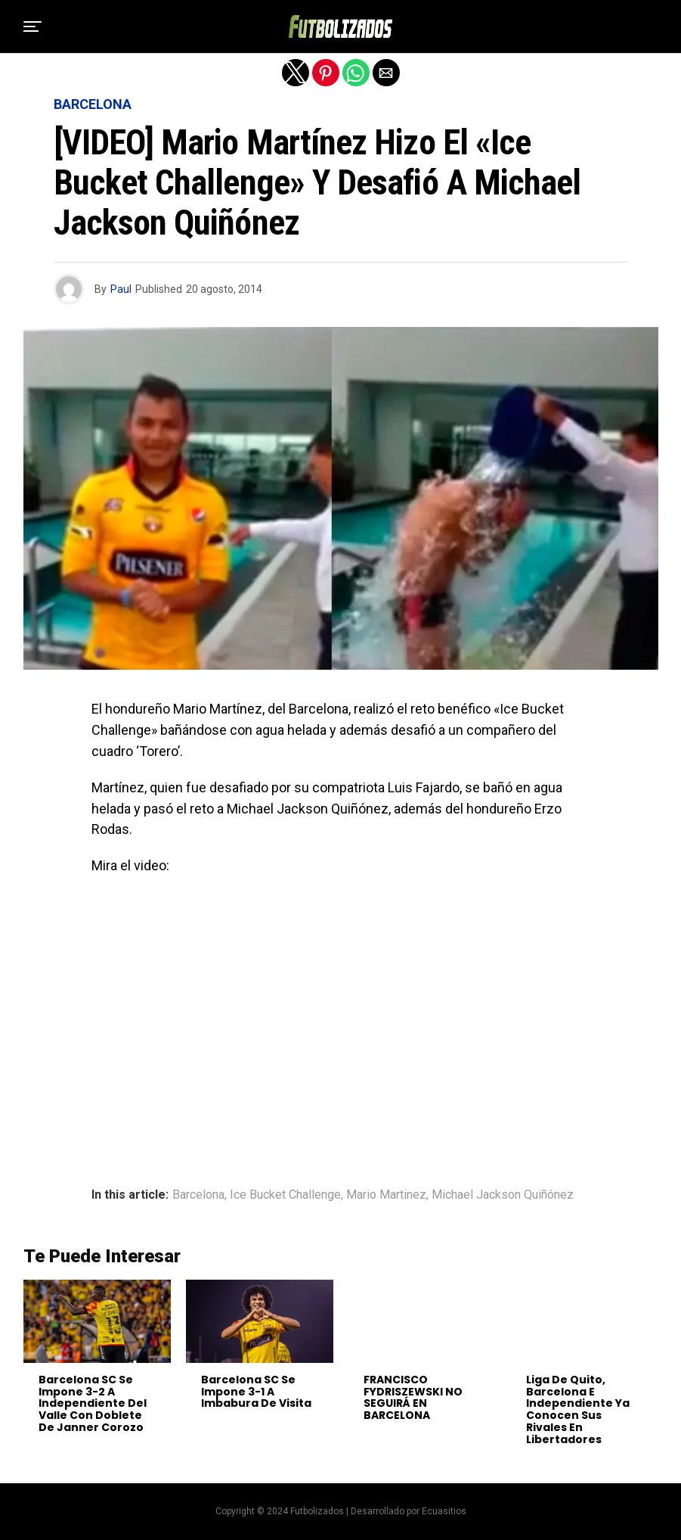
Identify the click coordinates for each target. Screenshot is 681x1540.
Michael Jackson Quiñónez (503, 1195)
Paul (121, 289)
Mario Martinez (386, 1195)
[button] (32, 26)
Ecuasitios (444, 1511)
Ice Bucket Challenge (285, 1195)
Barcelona (198, 1195)
